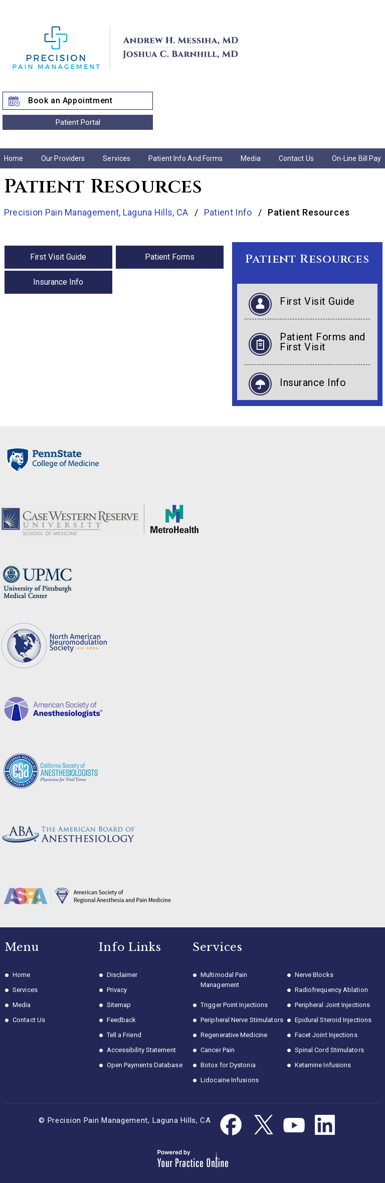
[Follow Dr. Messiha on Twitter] (262, 1125)
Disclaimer (122, 974)
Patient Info (229, 212)
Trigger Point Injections (234, 1005)
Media (251, 158)
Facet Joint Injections (326, 1035)
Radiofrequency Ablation (331, 990)
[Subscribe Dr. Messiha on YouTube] (293, 1125)
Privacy (117, 990)
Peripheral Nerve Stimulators (242, 1020)
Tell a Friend (124, 1035)
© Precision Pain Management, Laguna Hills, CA (125, 1120)
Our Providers (63, 158)
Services (116, 158)
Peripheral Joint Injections (332, 1005)
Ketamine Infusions (323, 1065)
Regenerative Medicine (234, 1035)
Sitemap (119, 1005)
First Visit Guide (58, 257)
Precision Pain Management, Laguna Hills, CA (97, 212)
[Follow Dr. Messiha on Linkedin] (324, 1125)
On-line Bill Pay (356, 158)
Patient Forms (170, 257)
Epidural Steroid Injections (333, 1020)
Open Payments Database (144, 1065)
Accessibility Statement (141, 1050)
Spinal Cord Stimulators (329, 1050)
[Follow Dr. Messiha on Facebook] (231, 1125)
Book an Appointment (70, 100)
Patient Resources (307, 259)
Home (13, 158)
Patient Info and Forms (185, 158)
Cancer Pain (218, 1050)
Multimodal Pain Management (224, 980)
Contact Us (296, 158)
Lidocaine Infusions (230, 1080)
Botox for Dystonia (228, 1065)
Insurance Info (58, 282)
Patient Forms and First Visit (322, 342)
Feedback (121, 1020)
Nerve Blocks (314, 974)
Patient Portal (78, 122)
